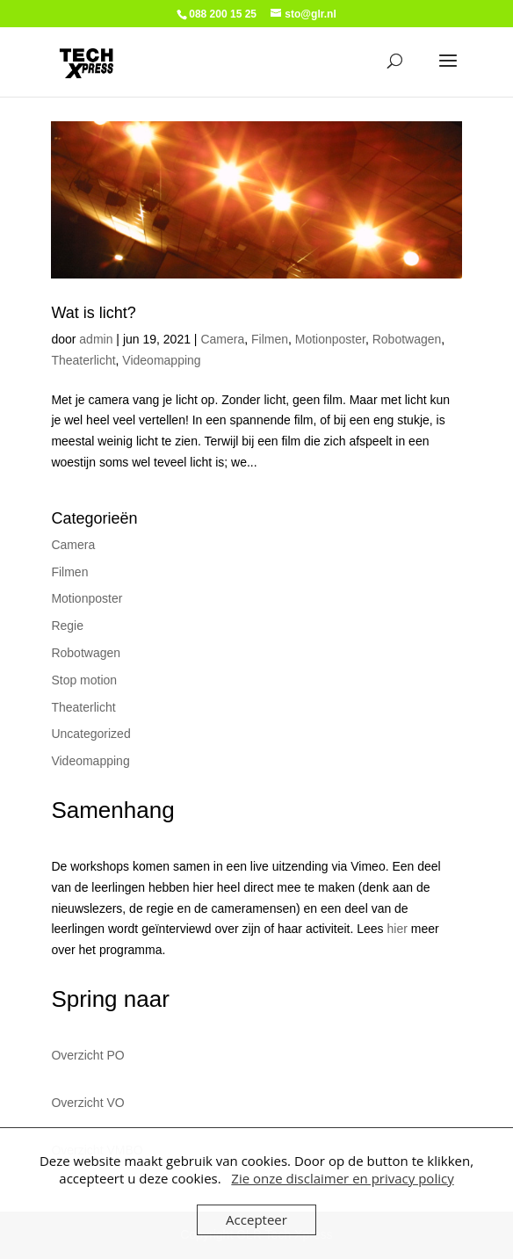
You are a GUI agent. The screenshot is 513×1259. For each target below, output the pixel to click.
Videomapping (161, 360)
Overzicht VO (87, 1103)
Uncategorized (90, 734)
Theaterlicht (83, 360)
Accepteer (256, 1219)
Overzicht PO (87, 1055)
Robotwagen (407, 339)
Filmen (269, 339)
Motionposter (330, 339)
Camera (222, 339)
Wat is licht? (93, 313)
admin (95, 339)
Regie (67, 626)
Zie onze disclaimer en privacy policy (342, 1178)
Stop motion (84, 680)
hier (397, 929)
